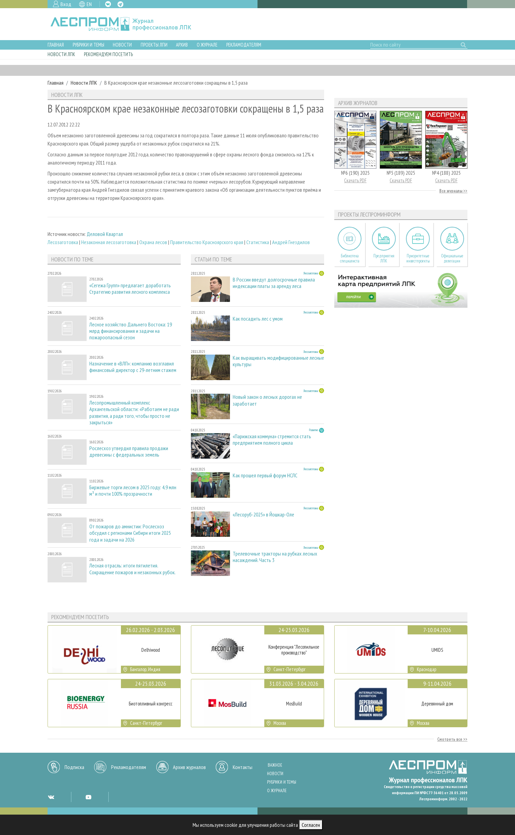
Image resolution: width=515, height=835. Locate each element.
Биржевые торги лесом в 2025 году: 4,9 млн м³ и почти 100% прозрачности (132, 490)
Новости (122, 44)
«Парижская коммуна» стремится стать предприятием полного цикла (272, 439)
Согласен (311, 824)
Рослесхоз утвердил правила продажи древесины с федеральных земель (128, 451)
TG (120, 4)
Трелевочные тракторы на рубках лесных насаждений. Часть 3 (275, 556)
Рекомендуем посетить (108, 54)
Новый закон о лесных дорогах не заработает (267, 400)
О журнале (207, 44)
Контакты (242, 767)
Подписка (74, 767)
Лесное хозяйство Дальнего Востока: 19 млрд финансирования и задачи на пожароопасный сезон (130, 331)
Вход (65, 4)
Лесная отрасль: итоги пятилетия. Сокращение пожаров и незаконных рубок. (132, 568)
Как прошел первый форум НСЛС (265, 475)
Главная (56, 44)
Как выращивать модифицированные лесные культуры (278, 361)
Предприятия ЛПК (383, 258)
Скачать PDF (355, 180)
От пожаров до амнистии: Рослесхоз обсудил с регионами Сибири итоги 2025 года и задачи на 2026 (130, 533)
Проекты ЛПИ (154, 44)
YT (88, 797)
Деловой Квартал (105, 234)
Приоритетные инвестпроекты (418, 258)
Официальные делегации (452, 258)
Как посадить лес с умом (258, 319)
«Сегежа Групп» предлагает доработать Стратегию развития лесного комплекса (130, 288)
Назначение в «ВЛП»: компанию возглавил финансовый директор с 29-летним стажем (132, 366)
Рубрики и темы (88, 44)
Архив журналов (189, 767)
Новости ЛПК (61, 54)
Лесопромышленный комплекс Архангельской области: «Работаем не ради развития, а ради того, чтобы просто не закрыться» (134, 412)
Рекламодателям (243, 44)
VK (108, 4)
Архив (182, 44)
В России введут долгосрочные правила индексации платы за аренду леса (274, 282)
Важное (275, 765)
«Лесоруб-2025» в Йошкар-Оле (263, 514)
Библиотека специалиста (349, 258)
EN (89, 4)
